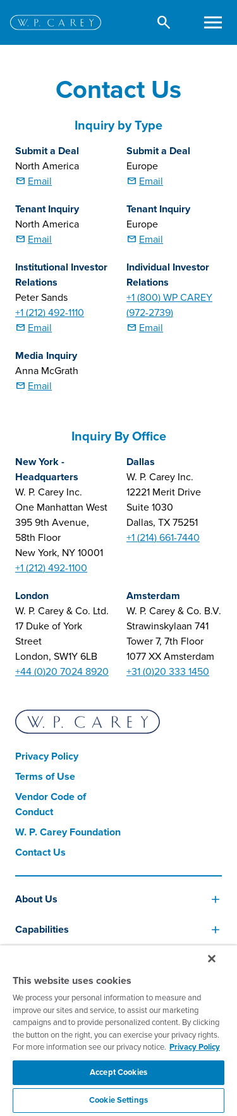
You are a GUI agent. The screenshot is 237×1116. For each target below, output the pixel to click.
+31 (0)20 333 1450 (167, 671)
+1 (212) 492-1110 (49, 312)
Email (40, 181)
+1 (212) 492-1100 (51, 568)
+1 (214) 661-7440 (163, 537)
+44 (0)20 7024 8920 (62, 671)
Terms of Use (45, 776)
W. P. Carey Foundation (68, 832)
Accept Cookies (118, 1072)
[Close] (212, 958)
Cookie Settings (118, 1100)
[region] (118, 1030)
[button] (164, 22)
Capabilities (42, 929)
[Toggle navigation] (212, 22)
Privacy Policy (46, 756)
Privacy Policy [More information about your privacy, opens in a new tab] (194, 1047)
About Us (36, 899)
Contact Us (40, 852)
